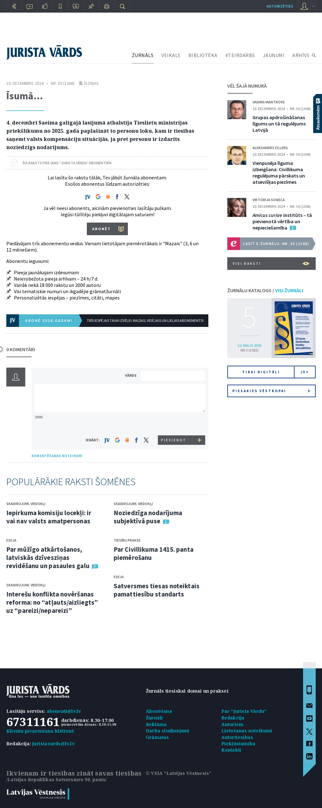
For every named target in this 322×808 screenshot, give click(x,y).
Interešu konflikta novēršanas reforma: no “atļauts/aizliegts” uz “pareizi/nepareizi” (52, 602)
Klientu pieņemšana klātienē (40, 731)
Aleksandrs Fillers (270, 147)
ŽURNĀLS (143, 55)
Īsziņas (91, 83)
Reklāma (156, 724)
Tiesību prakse (127, 540)
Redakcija (233, 718)
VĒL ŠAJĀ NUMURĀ (247, 86)
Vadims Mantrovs (269, 102)
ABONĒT (101, 228)
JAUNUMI (274, 55)
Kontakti (231, 750)
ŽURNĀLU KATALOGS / (265, 290)
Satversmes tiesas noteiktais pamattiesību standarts (157, 590)
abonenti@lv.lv (64, 711)
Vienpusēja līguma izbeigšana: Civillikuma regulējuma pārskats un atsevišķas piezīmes (279, 172)
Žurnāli (154, 718)
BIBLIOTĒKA (203, 55)
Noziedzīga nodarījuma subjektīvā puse (148, 517)
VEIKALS (171, 55)
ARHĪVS (300, 55)
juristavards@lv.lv (53, 744)
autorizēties (280, 6)
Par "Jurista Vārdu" (244, 711)
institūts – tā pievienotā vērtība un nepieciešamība (282, 221)
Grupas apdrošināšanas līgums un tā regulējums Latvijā (279, 123)
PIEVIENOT (173, 440)
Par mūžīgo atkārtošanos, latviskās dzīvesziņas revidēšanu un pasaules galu (48, 557)
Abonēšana (159, 711)
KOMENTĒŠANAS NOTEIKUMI (57, 455)
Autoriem (232, 724)
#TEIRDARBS (240, 55)
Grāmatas (157, 737)
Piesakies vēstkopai (271, 391)
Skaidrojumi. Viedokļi (25, 503)
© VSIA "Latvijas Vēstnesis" (178, 773)
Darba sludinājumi (167, 731)
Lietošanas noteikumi (246, 731)
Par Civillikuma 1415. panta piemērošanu (154, 553)
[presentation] (174, 424)
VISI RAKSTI (271, 263)
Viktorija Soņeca (269, 199)
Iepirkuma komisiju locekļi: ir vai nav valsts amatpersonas (48, 517)
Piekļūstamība (238, 744)
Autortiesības (237, 737)
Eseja (11, 540)
